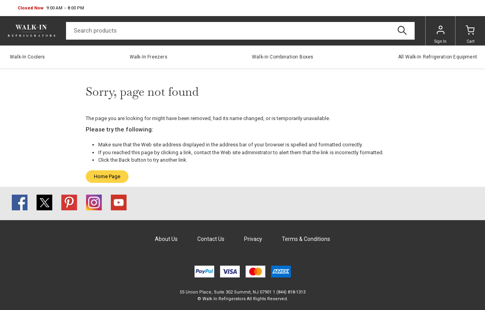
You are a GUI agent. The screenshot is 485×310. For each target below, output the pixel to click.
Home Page (107, 176)
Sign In (440, 35)
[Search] (240, 31)
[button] (51, 8)
